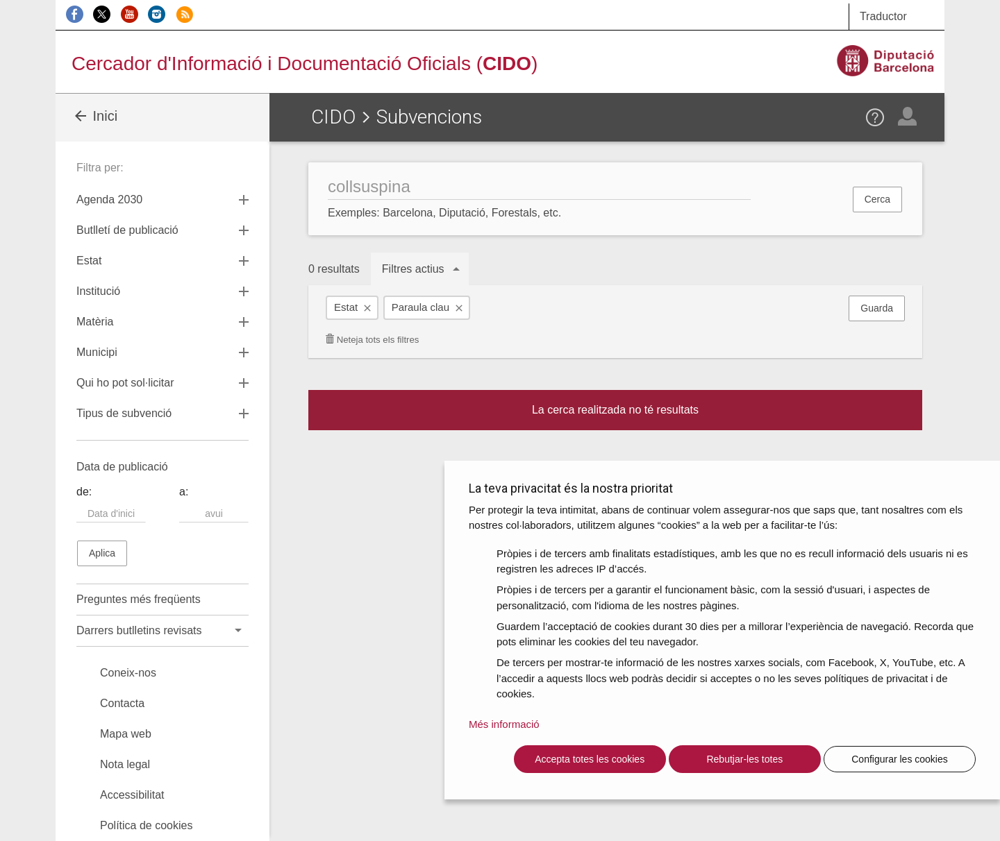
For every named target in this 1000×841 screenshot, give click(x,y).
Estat (346, 307)
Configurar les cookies (899, 759)
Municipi (96, 352)
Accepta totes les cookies (589, 759)
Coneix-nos (128, 673)
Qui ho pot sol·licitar (125, 383)
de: (84, 492)
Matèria (94, 322)
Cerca (877, 199)
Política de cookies (146, 825)
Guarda (876, 308)
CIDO (333, 116)
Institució (98, 291)
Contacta (122, 703)
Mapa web (125, 734)
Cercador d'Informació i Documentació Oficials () (305, 63)
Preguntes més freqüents (138, 599)
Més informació (504, 724)
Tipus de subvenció (124, 413)
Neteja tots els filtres (372, 339)
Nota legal (125, 764)
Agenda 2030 (109, 199)
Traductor (883, 16)
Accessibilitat (132, 795)
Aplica (102, 553)
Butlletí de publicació (127, 230)
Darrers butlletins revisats (139, 630)
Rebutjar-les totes (744, 759)
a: (183, 492)
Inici (94, 116)
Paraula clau (420, 307)
